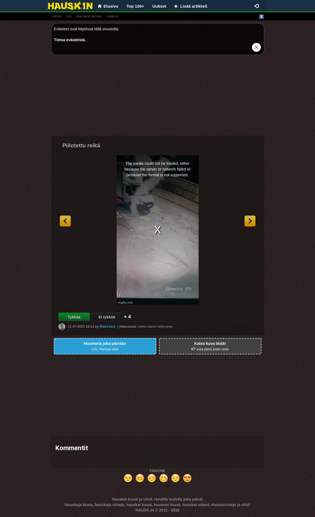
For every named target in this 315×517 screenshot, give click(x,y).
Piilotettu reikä (81, 145)
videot (112, 16)
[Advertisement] (157, 97)
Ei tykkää (107, 317)
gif (69, 16)
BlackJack (108, 326)
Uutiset (159, 6)
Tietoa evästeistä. (70, 40)
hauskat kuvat (89, 16)
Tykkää (74, 317)
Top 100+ (135, 6)
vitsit (57, 16)
